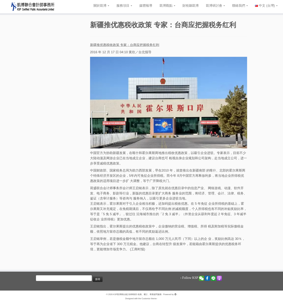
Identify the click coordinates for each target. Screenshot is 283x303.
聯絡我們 (240, 5)
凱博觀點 (167, 5)
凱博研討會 (215, 5)
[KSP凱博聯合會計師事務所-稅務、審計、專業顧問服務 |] (32, 6)
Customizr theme (149, 298)
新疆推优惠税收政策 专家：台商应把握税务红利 (124, 45)
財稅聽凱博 (190, 5)
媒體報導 (145, 5)
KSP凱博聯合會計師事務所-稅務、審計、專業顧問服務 (137, 294)
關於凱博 (101, 5)
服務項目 (124, 5)
